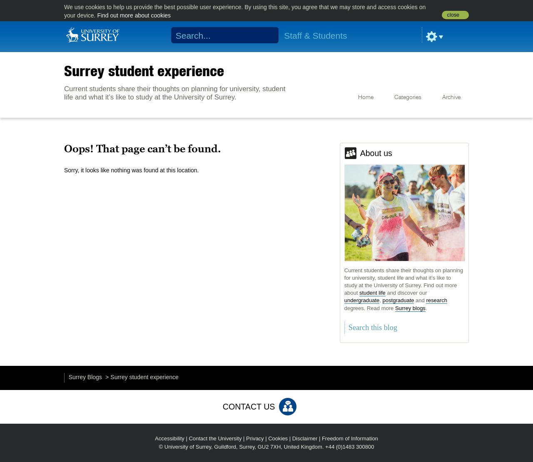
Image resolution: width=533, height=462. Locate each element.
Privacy (255, 438)
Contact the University (215, 438)
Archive (451, 97)
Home (366, 97)
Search (267, 35)
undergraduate (362, 300)
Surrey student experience (144, 70)
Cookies (278, 438)
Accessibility (169, 438)
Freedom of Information (350, 438)
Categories (407, 97)
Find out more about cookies (134, 15)
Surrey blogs (410, 308)
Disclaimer (305, 438)
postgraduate (398, 300)
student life (372, 293)
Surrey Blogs (85, 377)
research (436, 300)
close (453, 15)
